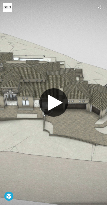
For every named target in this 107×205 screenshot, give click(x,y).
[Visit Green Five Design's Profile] (7, 7)
